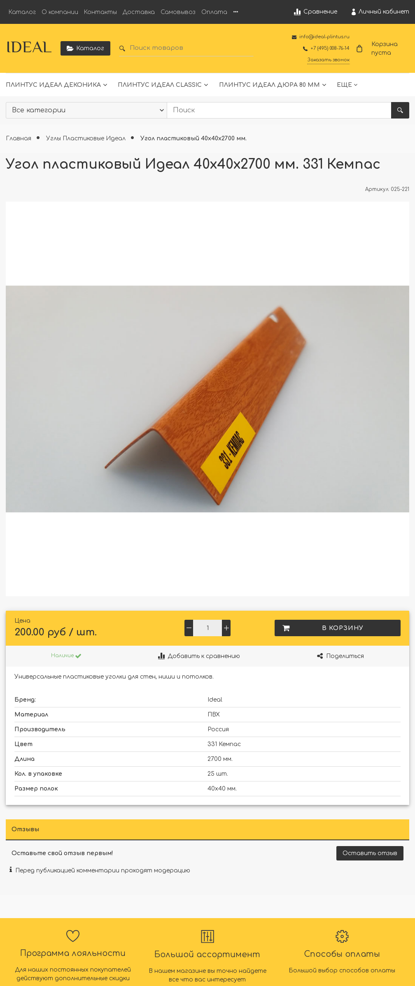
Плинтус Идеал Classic (160, 85)
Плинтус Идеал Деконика (53, 85)
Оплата (214, 12)
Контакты (100, 12)
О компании (60, 12)
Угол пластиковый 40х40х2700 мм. (193, 138)
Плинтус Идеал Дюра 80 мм (269, 85)
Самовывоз (178, 12)
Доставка (139, 12)
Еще (344, 85)
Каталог (22, 12)
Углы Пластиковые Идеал (86, 138)
